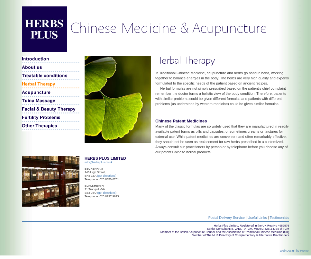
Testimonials (279, 217)
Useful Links (257, 217)
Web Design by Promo (295, 250)
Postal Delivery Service (226, 217)
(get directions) (106, 175)
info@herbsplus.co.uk (99, 162)
